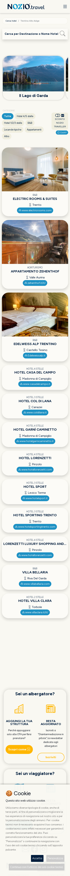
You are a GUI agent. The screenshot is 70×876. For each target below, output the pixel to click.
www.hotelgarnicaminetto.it (35, 441)
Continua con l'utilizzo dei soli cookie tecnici (36, 867)
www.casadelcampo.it (35, 384)
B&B (30, 123)
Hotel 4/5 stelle (25, 116)
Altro (6, 136)
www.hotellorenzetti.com (35, 469)
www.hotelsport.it (35, 498)
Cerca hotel (11, 21)
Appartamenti (34, 129)
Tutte (7, 116)
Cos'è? (62, 132)
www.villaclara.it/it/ (35, 612)
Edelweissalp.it (35, 355)
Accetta (37, 858)
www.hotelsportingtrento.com (35, 526)
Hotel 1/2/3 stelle (13, 123)
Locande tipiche (12, 129)
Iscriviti (51, 757)
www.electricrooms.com (35, 210)
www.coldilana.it (35, 412)
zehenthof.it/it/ (35, 283)
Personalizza (55, 858)
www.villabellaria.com (35, 583)
